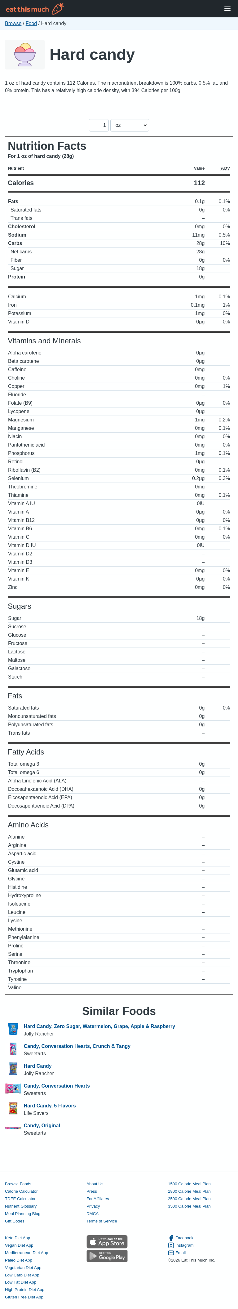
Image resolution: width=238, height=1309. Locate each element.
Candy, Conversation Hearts (57, 1086)
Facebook (180, 1238)
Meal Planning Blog (22, 1213)
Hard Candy (38, 1066)
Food (31, 23)
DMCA (92, 1213)
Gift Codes (14, 1221)
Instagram (181, 1245)
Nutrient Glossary (21, 1206)
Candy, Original (42, 1125)
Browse (13, 23)
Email (177, 1253)
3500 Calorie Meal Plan (189, 1206)
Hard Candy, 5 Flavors (50, 1105)
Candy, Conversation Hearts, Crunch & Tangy (77, 1046)
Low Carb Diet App (22, 1275)
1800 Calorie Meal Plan (189, 1191)
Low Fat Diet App (20, 1282)
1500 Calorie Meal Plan (189, 1184)
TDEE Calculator (20, 1198)
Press (91, 1191)
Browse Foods (18, 1184)
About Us (95, 1184)
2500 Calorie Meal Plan (189, 1198)
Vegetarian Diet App (23, 1267)
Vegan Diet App (19, 1245)
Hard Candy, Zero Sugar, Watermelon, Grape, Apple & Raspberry (99, 1026)
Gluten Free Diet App (24, 1297)
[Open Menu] (227, 9)
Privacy (93, 1206)
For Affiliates (97, 1198)
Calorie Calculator (21, 1191)
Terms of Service (101, 1221)
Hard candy (92, 54)
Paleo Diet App (18, 1260)
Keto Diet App (17, 1238)
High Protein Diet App (24, 1289)
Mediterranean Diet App (26, 1252)
